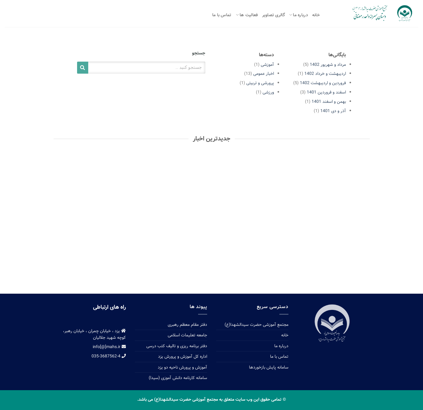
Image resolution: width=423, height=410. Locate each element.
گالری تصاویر (273, 15)
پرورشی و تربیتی (260, 83)
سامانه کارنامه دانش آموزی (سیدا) (178, 378)
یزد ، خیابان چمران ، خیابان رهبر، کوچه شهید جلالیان (94, 334)
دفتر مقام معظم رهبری (187, 324)
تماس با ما (222, 15)
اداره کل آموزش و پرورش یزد (182, 356)
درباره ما (298, 15)
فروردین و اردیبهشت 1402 (323, 83)
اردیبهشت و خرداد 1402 (325, 73)
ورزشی (268, 92)
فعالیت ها (247, 15)
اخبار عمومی (263, 73)
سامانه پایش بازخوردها (268, 367)
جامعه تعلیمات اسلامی (187, 335)
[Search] (82, 68)
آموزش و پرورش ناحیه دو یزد (182, 367)
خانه (316, 15)
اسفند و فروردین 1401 (326, 92)
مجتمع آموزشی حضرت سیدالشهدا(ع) (256, 324)
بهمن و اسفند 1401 (329, 101)
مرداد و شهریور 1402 (328, 64)
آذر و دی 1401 (333, 111)
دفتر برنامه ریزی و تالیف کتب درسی (176, 346)
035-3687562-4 (109, 356)
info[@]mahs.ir (109, 347)
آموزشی (267, 64)
